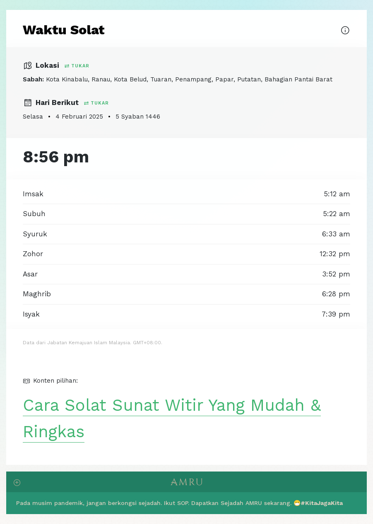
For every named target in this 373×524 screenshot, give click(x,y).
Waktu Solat (64, 30)
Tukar (77, 66)
